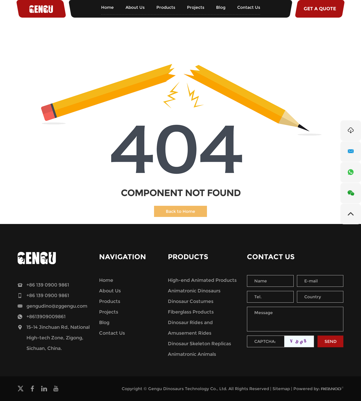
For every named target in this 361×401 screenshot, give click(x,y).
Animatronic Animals (192, 354)
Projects (195, 7)
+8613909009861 (46, 316)
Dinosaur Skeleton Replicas (199, 343)
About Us (135, 7)
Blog (220, 7)
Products (165, 7)
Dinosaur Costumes (190, 301)
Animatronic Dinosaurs (194, 291)
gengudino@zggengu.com (56, 306)
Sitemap (281, 388)
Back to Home (180, 211)
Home (107, 7)
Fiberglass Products (191, 312)
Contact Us (248, 7)
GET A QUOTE (320, 8)
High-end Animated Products (202, 280)
